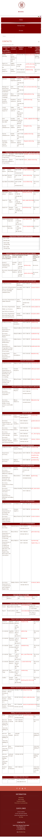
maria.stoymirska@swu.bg (30, 704)
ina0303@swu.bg (26, 207)
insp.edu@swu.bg (27, 219)
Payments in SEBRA (18, 801)
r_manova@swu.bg (26, 661)
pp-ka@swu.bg (35, 459)
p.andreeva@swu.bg (28, 715)
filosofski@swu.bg (35, 503)
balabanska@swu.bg (29, 94)
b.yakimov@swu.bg (28, 133)
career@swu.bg (25, 605)
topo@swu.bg (34, 540)
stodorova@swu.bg (36, 516)
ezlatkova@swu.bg (30, 67)
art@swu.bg (34, 415)
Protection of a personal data (18, 803)
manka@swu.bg (35, 333)
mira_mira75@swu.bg (26, 654)
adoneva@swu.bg (27, 175)
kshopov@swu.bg (27, 690)
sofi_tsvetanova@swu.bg (30, 86)
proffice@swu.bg (30, 64)
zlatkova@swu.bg (28, 273)
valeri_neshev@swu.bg (29, 697)
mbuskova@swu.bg (27, 192)
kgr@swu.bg (34, 475)
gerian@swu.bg (35, 509)
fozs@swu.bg (34, 389)
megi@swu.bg (24, 621)
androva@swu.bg (28, 107)
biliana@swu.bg (35, 400)
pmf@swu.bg (34, 322)
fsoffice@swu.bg (28, 99)
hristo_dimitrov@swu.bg (30, 159)
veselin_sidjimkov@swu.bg (30, 118)
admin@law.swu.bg (36, 283)
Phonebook (18, 797)
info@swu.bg (27, 265)
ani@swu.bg (24, 631)
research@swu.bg (27, 181)
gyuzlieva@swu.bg (35, 420)
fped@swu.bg (34, 447)
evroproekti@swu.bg (28, 169)
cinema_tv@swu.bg (36, 439)
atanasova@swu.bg (36, 287)
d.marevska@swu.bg (28, 226)
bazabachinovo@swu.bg (33, 779)
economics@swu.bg (36, 363)
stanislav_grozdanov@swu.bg (32, 154)
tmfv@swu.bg (34, 457)
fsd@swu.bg (24, 638)
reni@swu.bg (24, 670)
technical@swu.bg (35, 526)
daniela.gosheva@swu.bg (27, 680)
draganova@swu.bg (29, 141)
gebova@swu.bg (35, 531)
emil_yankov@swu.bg (27, 200)
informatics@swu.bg (36, 328)
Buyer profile (18, 799)
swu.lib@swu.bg (28, 596)
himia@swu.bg (34, 353)
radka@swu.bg (29, 69)
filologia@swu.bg (35, 467)
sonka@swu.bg (25, 645)
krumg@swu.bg (28, 125)
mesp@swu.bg (35, 455)
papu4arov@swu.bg (29, 79)
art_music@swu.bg (36, 428)
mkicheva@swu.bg (30, 54)
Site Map (21, 817)
